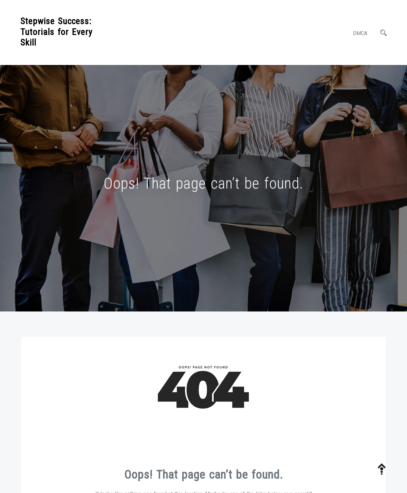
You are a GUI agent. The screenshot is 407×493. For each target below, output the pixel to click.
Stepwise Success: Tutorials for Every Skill (56, 32)
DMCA (360, 33)
